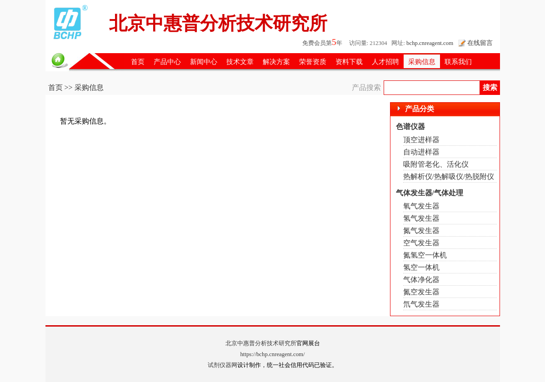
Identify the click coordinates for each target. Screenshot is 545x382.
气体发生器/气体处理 (429, 193)
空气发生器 (421, 243)
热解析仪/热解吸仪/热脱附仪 (449, 176)
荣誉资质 (312, 61)
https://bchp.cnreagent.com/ (272, 354)
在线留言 (480, 42)
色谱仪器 (410, 126)
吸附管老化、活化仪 (436, 164)
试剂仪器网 (222, 365)
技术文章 (240, 61)
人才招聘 (385, 61)
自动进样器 (421, 152)
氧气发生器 (421, 206)
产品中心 (167, 61)
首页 (138, 61)
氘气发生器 (421, 304)
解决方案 (276, 61)
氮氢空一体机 (425, 255)
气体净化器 (421, 279)
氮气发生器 (421, 230)
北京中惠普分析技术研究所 (260, 343)
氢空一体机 (421, 267)
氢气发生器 (421, 218)
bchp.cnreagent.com (429, 43)
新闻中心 (203, 61)
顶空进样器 (421, 140)
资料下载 (349, 61)
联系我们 (458, 61)
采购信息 (421, 61)
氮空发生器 (421, 292)
